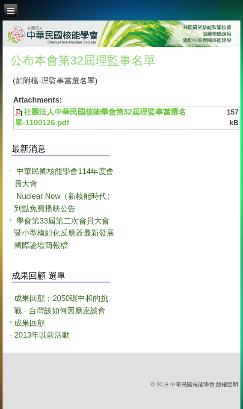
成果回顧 (29, 323)
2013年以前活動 (42, 335)
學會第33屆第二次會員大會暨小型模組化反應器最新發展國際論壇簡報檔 (64, 233)
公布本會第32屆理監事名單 (82, 60)
